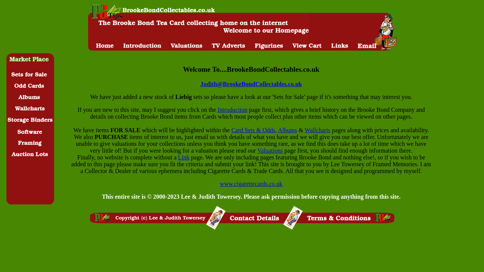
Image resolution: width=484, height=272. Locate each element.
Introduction (232, 110)
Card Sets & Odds (253, 130)
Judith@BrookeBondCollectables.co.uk (251, 84)
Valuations (270, 150)
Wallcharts (317, 130)
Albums (287, 130)
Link (183, 157)
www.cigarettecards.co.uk (251, 184)
